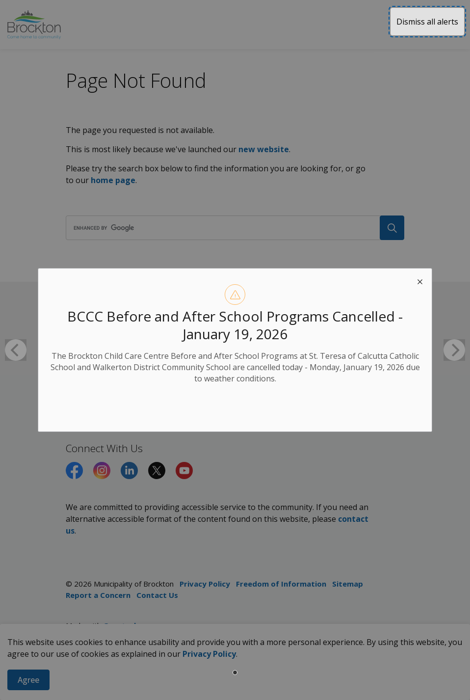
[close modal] (420, 280)
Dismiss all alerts (427, 21)
